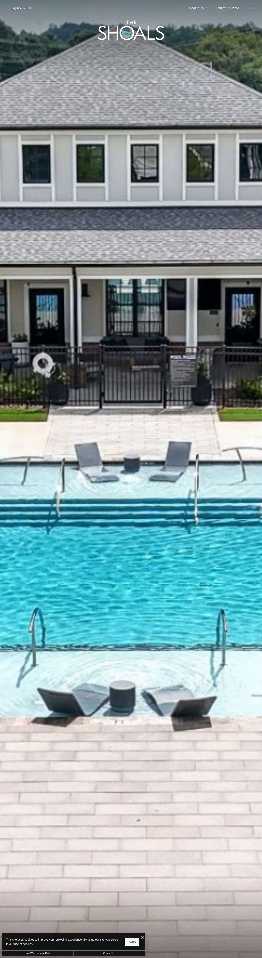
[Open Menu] (251, 8)
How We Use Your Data (38, 953)
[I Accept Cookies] (142, 938)
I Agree (132, 941)
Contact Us (109, 953)
